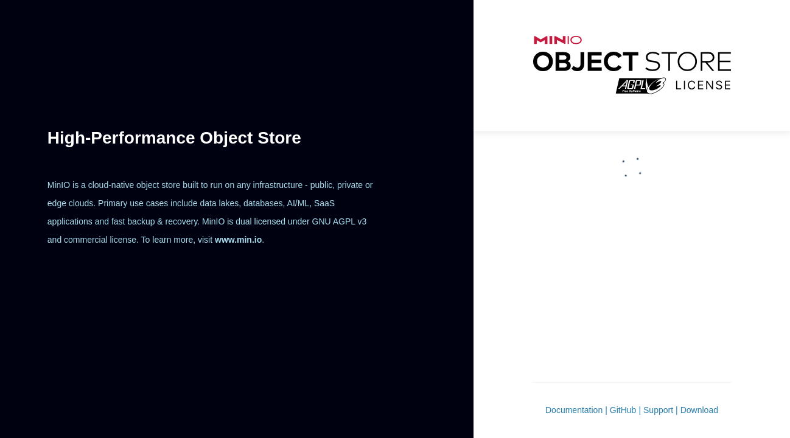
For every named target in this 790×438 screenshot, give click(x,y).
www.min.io (238, 240)
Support (658, 410)
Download (699, 410)
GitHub (623, 410)
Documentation (574, 410)
